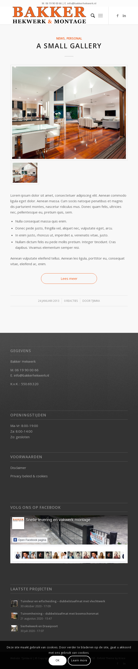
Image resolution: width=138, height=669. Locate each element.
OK (58, 660)
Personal (74, 38)
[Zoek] (90, 15)
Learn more (79, 660)
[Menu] (100, 15)
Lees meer (69, 278)
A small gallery (69, 45)
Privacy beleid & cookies (29, 476)
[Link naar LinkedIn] (124, 15)
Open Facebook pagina (29, 540)
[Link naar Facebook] (117, 15)
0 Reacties (71, 301)
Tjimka (95, 301)
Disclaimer (18, 467)
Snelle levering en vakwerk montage (58, 520)
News (60, 38)
